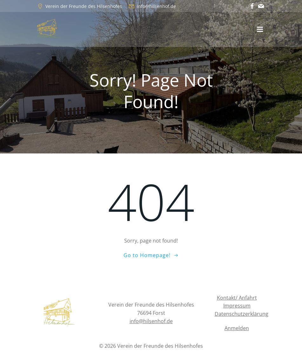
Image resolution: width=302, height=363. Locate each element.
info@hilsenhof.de (151, 321)
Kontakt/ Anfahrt (237, 297)
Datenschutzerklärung (241, 313)
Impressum (237, 305)
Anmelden (237, 328)
